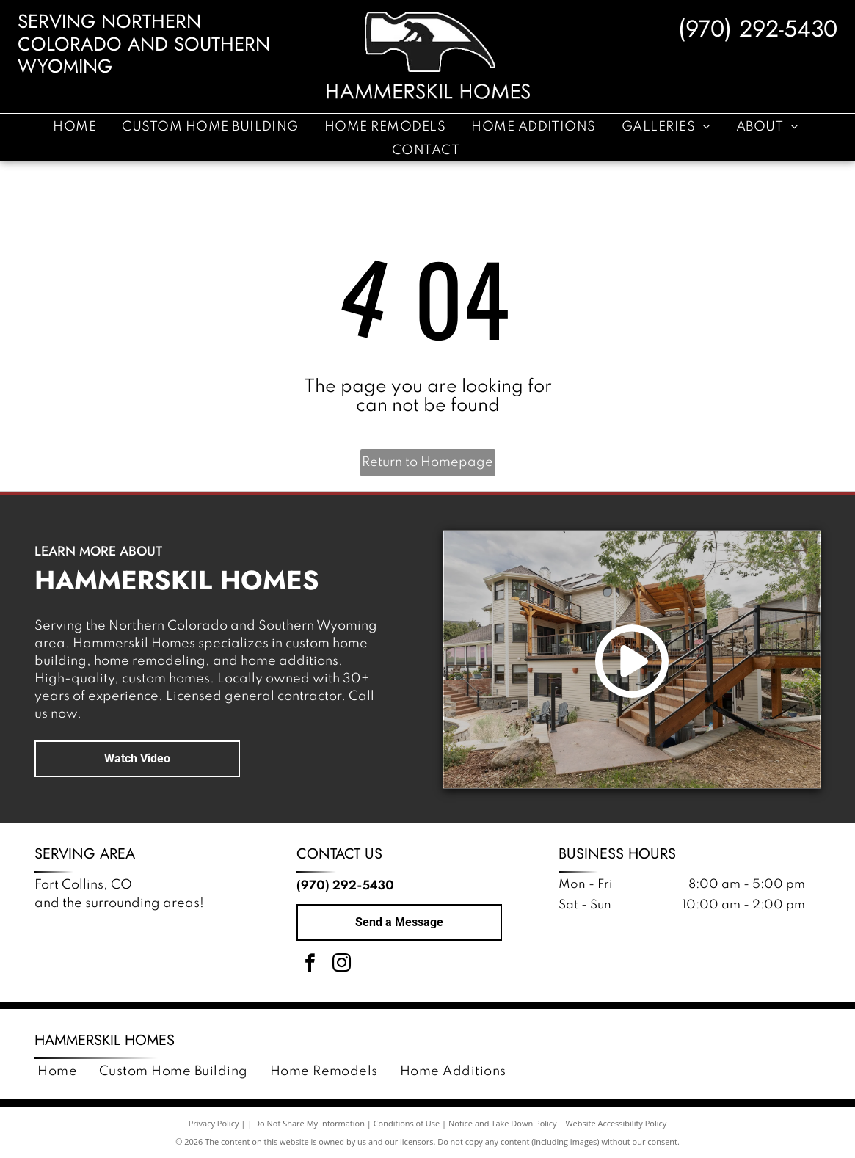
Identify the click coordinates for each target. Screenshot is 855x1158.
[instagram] (342, 965)
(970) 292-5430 (757, 28)
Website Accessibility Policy (615, 1123)
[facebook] (310, 965)
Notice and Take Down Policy (502, 1123)
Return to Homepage (427, 462)
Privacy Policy (214, 1123)
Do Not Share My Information (309, 1123)
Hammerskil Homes (104, 1040)
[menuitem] (76, 126)
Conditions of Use (407, 1123)
